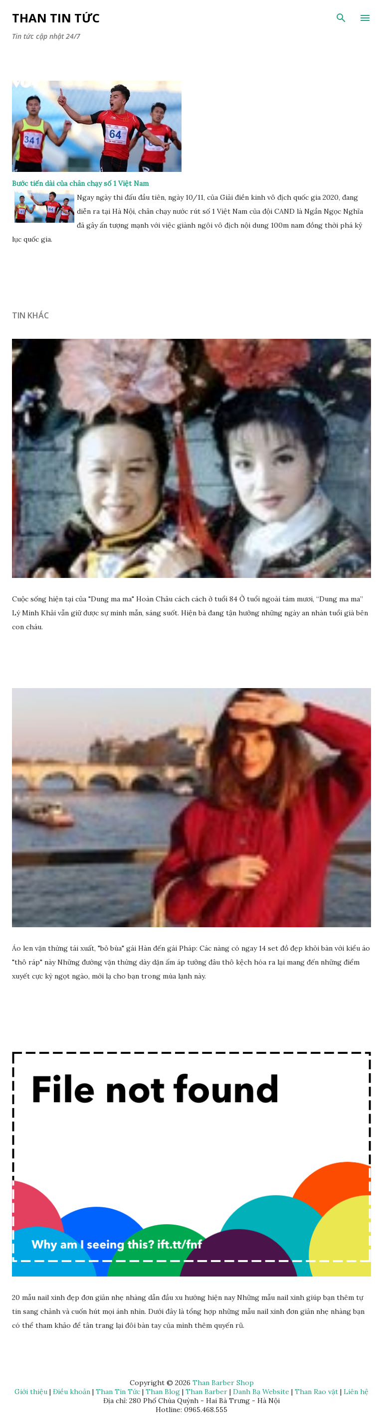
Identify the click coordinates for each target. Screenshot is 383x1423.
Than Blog (163, 1391)
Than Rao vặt (316, 1391)
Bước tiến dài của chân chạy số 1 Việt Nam (80, 183)
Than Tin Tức (56, 17)
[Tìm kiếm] (341, 18)
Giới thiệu (30, 1391)
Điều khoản (71, 1391)
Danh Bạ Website (261, 1391)
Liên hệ (356, 1391)
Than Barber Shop (223, 1382)
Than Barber (206, 1391)
